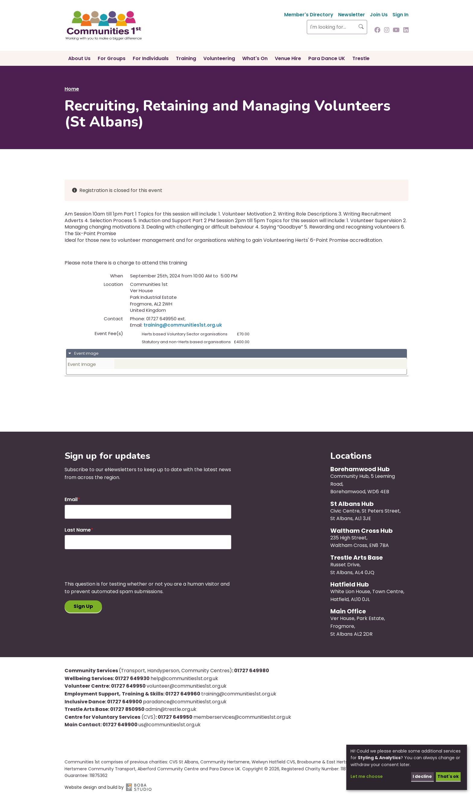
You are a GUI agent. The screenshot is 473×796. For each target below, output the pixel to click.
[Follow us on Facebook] (377, 30)
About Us (79, 58)
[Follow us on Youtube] (396, 30)
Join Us (379, 14)
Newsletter (351, 14)
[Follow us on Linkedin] (406, 30)
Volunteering (219, 58)
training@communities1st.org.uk (183, 325)
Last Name (78, 529)
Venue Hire (288, 58)
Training (186, 58)
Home (72, 88)
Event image (86, 353)
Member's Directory (308, 14)
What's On (255, 58)
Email (71, 499)
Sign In (400, 14)
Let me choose (367, 776)
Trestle (361, 58)
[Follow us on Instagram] (386, 30)
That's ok (448, 776)
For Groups (111, 58)
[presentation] (110, 568)
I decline (422, 776)
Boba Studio (138, 787)
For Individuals (151, 58)
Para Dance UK (326, 58)
